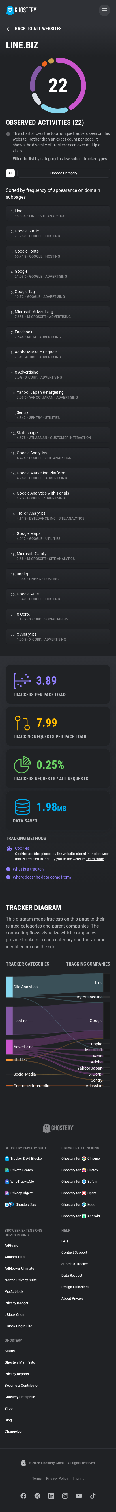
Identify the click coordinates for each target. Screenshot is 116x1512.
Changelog (13, 1432)
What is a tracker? (25, 869)
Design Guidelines (75, 1287)
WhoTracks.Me (19, 1181)
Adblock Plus (15, 1257)
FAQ (64, 1241)
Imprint (78, 1479)
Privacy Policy (57, 1479)
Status (10, 1351)
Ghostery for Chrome (80, 1158)
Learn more (96, 859)
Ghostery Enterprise (20, 1397)
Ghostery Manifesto (20, 1362)
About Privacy (72, 1299)
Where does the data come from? (39, 877)
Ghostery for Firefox (79, 1170)
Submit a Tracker (74, 1264)
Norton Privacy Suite (21, 1280)
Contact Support (74, 1252)
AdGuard (11, 1246)
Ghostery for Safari (79, 1181)
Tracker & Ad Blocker (24, 1158)
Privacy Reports (17, 1374)
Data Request (71, 1275)
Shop (9, 1409)
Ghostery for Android (80, 1216)
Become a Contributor (22, 1386)
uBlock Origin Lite (18, 1326)
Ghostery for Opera (79, 1193)
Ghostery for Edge (78, 1204)
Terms (37, 1479)
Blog (8, 1420)
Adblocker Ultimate (19, 1269)
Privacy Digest (19, 1193)
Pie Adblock (14, 1292)
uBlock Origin (15, 1315)
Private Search (19, 1170)
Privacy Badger (16, 1303)
